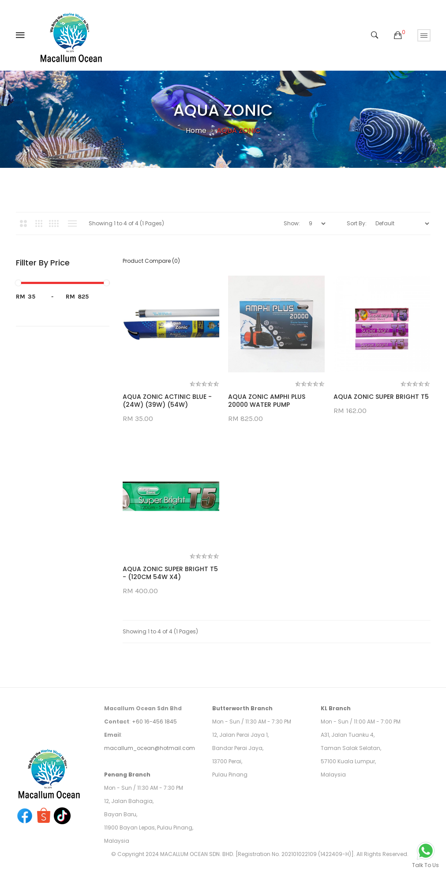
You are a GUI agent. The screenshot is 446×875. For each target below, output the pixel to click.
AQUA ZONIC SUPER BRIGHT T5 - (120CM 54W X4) (170, 573)
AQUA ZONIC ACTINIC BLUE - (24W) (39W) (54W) (167, 401)
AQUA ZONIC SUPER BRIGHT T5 (381, 397)
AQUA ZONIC (238, 130)
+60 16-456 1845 (154, 721)
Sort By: (357, 223)
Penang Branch (127, 774)
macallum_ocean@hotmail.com (149, 748)
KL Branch (336, 708)
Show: (292, 223)
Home (196, 130)
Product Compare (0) (151, 261)
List (72, 223)
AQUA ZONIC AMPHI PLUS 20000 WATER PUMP (266, 401)
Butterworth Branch (242, 708)
